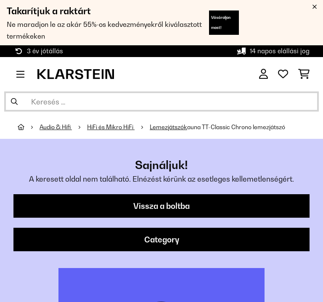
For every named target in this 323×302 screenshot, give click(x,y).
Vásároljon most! (220, 22)
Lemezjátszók (168, 127)
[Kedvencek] (283, 74)
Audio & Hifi (56, 127)
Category (161, 239)
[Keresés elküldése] (14, 101)
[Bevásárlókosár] (304, 74)
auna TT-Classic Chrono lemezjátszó (236, 127)
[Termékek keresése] (161, 101)
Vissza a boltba (161, 206)
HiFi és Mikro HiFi (111, 127)
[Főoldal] (29, 127)
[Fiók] (263, 74)
